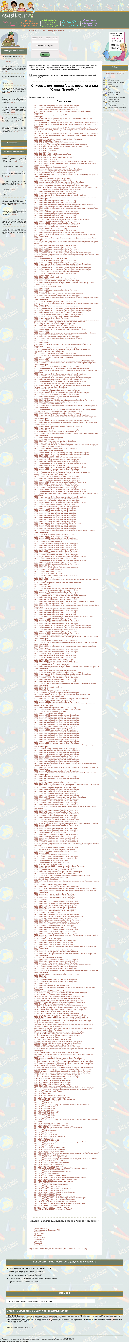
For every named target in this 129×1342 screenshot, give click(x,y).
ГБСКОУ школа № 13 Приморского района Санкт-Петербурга (57, 1036)
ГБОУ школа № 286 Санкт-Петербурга (48, 450)
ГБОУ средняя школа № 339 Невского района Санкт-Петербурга (58, 523)
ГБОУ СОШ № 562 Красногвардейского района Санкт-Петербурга (58, 709)
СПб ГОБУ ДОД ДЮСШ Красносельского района (52, 1183)
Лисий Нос (38, 1236)
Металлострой (39, 1237)
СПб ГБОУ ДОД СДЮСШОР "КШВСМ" (48, 1187)
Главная (31, 31)
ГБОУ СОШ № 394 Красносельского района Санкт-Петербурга (57, 583)
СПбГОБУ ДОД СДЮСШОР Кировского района (51, 1207)
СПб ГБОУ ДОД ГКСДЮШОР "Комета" (48, 1091)
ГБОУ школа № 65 (41, 780)
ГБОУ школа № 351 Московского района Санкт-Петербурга (56, 540)
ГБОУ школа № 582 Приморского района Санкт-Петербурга (56, 722)
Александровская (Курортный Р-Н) (47, 1230)
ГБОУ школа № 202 (41, 331)
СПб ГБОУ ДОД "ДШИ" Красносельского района (52, 1097)
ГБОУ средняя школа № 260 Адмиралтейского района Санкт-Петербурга (61, 420)
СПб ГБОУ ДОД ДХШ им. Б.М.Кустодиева (49, 1136)
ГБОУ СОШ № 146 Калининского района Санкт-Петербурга (56, 262)
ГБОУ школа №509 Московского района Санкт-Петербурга (56, 924)
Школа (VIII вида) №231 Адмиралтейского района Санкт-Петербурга (59, 1032)
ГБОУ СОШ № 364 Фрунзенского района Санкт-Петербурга (56, 555)
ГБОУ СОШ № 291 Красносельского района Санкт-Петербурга (57, 458)
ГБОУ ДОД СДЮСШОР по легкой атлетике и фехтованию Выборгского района (63, 161)
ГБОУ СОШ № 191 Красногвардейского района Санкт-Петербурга (58, 314)
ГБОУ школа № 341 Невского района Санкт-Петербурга (55, 525)
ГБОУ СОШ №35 (40, 900)
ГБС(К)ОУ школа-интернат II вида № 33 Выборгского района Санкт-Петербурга (63, 1062)
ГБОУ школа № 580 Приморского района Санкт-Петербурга (56, 719)
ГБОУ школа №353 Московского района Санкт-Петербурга (56, 901)
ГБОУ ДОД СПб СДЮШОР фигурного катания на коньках (55, 143)
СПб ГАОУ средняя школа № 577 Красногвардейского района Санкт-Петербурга (64, 1088)
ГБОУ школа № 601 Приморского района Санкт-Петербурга (56, 741)
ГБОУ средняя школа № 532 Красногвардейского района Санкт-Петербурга (62, 674)
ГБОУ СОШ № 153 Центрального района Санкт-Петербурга (56, 271)
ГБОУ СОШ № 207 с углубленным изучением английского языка (58, 338)
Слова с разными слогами (116, 82)
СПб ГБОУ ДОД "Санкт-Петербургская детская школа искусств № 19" (60, 1142)
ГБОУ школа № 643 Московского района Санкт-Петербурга (56, 776)
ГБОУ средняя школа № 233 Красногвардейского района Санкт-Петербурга (62, 378)
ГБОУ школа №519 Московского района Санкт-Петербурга (56, 929)
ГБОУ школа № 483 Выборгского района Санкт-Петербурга (56, 618)
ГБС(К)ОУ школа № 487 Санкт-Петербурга (50, 1023)
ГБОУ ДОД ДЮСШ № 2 (43, 152)
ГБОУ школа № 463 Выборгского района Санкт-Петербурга (56, 611)
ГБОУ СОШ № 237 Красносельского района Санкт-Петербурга (57, 383)
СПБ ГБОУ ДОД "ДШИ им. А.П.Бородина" (49, 1147)
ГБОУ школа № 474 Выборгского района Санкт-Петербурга (56, 614)
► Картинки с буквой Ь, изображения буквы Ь (23, 1282)
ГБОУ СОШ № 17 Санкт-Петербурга (47, 286)
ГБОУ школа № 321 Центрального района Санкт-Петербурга (57, 501)
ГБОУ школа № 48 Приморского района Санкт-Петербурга (56, 109)
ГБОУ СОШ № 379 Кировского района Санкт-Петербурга (55, 107)
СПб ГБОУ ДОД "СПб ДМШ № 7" (46, 1112)
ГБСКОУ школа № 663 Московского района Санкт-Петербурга (57, 1047)
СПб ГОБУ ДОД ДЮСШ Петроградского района (52, 1205)
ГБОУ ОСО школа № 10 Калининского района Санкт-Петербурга (58, 189)
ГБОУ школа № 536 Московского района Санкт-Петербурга (56, 680)
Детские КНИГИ (113, 95)
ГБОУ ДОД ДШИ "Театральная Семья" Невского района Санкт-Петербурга (62, 146)
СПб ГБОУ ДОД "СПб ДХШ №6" (46, 1134)
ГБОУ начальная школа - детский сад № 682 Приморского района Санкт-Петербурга (66, 133)
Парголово (38, 1241)
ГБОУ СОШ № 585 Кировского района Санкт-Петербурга (55, 726)
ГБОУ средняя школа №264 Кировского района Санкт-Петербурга (59, 426)
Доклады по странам (114, 92)
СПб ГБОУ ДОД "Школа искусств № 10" (49, 1166)
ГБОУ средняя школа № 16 (44, 275)
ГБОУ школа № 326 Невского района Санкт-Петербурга (55, 508)
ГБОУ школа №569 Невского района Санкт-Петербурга (54, 942)
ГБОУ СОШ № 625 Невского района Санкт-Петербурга (54, 758)
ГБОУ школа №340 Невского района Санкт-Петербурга (54, 896)
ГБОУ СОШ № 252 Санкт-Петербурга (48, 404)
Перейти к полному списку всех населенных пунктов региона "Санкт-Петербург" (59, 1249)
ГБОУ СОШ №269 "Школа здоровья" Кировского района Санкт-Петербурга (62, 875)
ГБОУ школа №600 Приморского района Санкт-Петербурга (56, 959)
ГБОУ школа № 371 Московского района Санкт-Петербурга (56, 562)
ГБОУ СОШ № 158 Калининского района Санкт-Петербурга (56, 273)
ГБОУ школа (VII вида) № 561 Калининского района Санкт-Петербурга (60, 993)
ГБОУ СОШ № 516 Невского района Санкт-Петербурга (54, 661)
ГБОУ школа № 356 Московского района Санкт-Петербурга (56, 547)
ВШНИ (36, 1211)
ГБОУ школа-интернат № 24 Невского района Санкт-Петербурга (58, 139)
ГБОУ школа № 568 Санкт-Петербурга (48, 713)
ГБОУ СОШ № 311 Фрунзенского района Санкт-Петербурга (56, 484)
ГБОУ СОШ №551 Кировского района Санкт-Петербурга (55, 941)
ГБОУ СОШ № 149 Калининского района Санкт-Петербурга (56, 266)
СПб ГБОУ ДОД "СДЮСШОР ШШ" (47, 1173)
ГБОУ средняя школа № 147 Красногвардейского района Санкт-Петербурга (62, 264)
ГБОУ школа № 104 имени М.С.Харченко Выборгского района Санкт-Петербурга (64, 204)
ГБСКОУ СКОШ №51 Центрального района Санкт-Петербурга (57, 1077)
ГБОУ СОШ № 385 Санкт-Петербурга (48, 573)
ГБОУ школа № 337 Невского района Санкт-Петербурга (55, 519)
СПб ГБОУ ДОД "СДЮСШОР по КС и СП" (49, 1170)
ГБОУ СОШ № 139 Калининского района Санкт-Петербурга (56, 251)
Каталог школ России (114, 99)
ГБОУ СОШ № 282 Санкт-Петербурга (48, 447)
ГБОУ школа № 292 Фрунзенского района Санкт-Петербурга (56, 460)
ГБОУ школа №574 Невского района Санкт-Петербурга (54, 950)
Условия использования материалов (15, 1341)
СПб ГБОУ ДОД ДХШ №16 (44, 1138)
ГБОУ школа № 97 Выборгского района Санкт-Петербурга (56, 831)
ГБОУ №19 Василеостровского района (48, 864)
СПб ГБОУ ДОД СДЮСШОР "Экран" (47, 1194)
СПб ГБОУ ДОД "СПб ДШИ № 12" (46, 1140)
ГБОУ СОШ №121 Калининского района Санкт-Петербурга (56, 842)
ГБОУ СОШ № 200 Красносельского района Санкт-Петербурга (57, 327)
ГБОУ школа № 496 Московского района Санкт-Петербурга (56, 633)
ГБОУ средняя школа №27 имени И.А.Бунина (51, 877)
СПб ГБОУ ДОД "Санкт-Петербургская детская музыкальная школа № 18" (62, 1105)
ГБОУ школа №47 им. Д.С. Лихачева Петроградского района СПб (58, 916)
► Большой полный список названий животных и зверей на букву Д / (32, 1278)
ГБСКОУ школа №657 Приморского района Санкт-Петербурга (57, 1052)
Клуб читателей (113, 86)
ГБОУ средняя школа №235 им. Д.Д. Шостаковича (53, 870)
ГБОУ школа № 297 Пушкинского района (49, 465)
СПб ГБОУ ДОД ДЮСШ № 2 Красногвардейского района (55, 1179)
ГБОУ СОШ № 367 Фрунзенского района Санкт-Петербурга (56, 558)
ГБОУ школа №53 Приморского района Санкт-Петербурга (55, 931)
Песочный (38, 1243)
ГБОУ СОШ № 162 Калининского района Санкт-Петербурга (56, 279)
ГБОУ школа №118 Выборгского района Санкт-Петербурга (56, 838)
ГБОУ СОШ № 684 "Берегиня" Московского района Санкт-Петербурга (60, 797)
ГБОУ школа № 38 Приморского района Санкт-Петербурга (56, 568)
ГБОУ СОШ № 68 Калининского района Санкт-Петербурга (56, 793)
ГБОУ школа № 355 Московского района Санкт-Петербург (56, 545)
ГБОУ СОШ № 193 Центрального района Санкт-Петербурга (56, 316)
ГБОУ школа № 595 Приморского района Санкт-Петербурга (56, 734)
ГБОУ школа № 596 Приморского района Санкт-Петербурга (56, 735)
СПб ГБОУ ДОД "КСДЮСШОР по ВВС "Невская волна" (54, 1099)
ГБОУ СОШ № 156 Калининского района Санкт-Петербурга (56, 851)
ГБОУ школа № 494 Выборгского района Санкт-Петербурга (56, 191)
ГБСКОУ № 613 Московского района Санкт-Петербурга (54, 1045)
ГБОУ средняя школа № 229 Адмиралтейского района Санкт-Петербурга (61, 368)
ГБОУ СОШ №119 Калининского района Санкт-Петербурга (56, 840)
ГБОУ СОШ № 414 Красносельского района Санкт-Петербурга (57, 588)
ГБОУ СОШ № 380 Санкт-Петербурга (48, 570)
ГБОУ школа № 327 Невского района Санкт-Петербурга (55, 510)
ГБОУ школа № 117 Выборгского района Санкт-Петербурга (56, 217)
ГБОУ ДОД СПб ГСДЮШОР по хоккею (48, 141)
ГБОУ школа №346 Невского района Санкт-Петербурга (54, 898)
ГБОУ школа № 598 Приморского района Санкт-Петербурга (56, 171)
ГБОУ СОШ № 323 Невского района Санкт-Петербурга (54, 504)
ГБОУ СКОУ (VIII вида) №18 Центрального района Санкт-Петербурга (60, 1015)
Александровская (40, 1228)
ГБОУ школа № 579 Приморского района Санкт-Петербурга (56, 717)
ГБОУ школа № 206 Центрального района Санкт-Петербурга (57, 337)
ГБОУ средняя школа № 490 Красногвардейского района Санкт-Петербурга (62, 626)
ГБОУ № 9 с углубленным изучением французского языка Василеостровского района (66, 823)
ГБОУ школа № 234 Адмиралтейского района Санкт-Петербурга (58, 379)
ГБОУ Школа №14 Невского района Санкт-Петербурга (54, 849)
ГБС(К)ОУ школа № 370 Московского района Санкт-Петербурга (58, 1041)
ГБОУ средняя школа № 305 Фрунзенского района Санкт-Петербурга (60, 471)
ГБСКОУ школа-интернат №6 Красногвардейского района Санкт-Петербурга (62, 1071)
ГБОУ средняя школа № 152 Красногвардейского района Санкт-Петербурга (62, 270)
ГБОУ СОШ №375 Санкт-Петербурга (47, 566)
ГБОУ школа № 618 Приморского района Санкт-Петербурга (56, 754)
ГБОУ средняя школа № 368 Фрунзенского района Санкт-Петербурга (60, 560)
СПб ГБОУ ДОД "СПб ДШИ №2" (46, 1146)
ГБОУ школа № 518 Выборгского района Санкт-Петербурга (56, 663)
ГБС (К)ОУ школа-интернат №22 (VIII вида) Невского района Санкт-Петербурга (63, 1069)
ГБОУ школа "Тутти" (41, 983)
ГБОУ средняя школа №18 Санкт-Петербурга (51, 860)
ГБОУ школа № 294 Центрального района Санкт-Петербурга (57, 461)
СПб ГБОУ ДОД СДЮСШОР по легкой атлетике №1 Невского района (60, 1177)
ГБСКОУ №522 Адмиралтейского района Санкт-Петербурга (56, 1013)
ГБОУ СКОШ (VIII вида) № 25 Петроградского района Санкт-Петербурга (61, 1017)
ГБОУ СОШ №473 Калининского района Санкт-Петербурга (56, 918)
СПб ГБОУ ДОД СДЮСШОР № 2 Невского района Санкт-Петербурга (60, 1198)
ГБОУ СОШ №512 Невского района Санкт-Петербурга (54, 926)
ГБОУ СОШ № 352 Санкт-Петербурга (48, 542)
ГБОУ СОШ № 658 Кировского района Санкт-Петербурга (55, 788)
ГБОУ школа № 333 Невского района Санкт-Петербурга (55, 514)
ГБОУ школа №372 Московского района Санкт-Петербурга (56, 905)
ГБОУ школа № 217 (41, 359)
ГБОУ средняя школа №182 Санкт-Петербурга (51, 862)
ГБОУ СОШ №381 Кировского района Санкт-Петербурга (55, 193)
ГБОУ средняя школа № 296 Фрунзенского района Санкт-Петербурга (60, 463)
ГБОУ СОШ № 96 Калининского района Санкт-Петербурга (56, 1086)
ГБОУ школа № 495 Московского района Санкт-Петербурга (56, 631)
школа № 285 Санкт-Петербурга (46, 879)
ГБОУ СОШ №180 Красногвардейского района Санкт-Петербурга (58, 294)
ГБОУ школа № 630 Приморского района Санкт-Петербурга (56, 760)
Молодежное (39, 1239)
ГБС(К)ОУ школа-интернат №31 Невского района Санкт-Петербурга (59, 996)
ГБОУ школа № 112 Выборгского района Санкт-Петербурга (56, 212)
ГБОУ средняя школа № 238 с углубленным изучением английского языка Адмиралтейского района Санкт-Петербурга (62, 386)
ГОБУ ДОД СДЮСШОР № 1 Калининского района (52, 1082)
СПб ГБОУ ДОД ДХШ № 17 (44, 1129)
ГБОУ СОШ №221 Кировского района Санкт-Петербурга (55, 868)
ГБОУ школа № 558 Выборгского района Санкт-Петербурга (56, 702)
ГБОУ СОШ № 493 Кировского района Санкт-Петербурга (55, 629)
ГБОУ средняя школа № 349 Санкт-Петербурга (51, 536)
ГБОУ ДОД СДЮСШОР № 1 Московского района (52, 154)
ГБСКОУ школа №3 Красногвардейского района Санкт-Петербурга (59, 1000)
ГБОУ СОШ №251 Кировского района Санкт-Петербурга (55, 873)
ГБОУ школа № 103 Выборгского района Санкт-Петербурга (56, 202)
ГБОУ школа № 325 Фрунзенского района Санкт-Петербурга (56, 506)
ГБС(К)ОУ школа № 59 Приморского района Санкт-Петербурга (57, 1043)
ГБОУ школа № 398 (41, 585)
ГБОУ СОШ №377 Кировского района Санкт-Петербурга (55, 907)
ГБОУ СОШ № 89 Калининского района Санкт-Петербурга (56, 821)
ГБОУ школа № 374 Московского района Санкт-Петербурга (56, 564)
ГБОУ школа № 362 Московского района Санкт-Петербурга (56, 553)
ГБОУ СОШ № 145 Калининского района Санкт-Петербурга (56, 260)
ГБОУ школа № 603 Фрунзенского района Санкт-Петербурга (56, 743)
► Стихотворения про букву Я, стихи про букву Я (24, 1272)
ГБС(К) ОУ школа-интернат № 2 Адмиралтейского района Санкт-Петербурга (62, 1073)
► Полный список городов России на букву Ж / (24, 1275)
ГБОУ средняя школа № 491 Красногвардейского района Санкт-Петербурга (62, 627)
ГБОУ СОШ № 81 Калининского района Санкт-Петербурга (56, 816)
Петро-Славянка (40, 1245)
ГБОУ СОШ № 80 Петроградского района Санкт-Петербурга (56, 814)
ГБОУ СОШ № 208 (41, 340)
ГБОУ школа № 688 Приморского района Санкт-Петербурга (56, 799)
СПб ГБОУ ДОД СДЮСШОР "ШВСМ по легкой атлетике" (55, 1192)
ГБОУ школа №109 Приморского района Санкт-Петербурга (56, 834)
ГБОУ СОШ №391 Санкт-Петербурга (47, 577)
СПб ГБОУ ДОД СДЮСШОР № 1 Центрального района (54, 1200)
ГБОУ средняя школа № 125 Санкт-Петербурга (51, 229)
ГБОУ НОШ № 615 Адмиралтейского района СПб (52, 180)
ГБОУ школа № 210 (41, 342)
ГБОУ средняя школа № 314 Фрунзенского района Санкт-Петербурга (60, 489)
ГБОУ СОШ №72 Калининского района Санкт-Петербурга (55, 968)
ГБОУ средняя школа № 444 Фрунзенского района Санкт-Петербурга (60, 596)
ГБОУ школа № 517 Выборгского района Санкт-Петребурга (56, 927)
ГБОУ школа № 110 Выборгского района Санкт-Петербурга (56, 836)
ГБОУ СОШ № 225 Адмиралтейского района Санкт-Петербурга (57, 366)
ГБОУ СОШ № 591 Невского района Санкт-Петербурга (54, 728)
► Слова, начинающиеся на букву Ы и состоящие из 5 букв (28, 1268)
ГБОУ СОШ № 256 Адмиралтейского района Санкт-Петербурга (57, 413)
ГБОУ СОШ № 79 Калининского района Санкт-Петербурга (56, 812)
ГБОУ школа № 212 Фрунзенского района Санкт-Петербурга (56, 348)
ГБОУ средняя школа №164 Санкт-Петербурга (51, 855)
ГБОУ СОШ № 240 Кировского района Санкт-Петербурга (55, 389)
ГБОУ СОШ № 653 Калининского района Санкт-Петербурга (56, 782)
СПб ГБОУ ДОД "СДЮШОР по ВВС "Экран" (50, 1175)
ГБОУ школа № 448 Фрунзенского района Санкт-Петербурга (56, 598)
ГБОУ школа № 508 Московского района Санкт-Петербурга (56, 652)
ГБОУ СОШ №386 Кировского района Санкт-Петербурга (55, 909)
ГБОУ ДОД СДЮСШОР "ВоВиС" (46, 160)
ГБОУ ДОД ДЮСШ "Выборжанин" (46, 148)
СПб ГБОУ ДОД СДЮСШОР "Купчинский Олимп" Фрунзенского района (60, 1168)
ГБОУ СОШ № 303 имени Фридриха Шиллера (51, 885)
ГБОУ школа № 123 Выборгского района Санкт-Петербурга (56, 225)
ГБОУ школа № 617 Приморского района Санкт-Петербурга (56, 752)
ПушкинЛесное (39, 1234)
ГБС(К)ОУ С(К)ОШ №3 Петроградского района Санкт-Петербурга (58, 1006)
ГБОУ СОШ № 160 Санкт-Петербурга (48, 277)
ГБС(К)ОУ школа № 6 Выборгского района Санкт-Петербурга (57, 998)
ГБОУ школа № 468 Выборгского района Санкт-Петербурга (56, 612)
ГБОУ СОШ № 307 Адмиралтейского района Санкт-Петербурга (57, 476)
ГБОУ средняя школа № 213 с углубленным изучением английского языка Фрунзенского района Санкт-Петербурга (62, 351)
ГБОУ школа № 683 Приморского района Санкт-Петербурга (56, 795)
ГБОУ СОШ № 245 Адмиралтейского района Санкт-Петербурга (57, 394)
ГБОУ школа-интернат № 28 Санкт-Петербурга (51, 985)
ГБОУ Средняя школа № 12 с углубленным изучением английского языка (61, 219)
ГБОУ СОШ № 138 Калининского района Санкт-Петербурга (56, 249)
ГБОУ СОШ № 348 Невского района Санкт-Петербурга (54, 534)
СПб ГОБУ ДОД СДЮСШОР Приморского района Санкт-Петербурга (59, 1203)
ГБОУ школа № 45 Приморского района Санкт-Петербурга (56, 599)
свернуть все (121, 73)
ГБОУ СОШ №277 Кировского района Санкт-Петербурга (55, 441)
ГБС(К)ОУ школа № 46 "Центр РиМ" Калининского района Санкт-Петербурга (63, 1021)
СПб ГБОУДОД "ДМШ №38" (44, 1116)
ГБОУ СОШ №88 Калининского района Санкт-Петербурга (55, 980)
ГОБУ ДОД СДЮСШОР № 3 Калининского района (52, 1084)
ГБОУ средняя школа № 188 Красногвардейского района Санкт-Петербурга (62, 311)
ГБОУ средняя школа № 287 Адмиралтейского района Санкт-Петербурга (61, 452)
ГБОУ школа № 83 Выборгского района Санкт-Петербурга (56, 817)
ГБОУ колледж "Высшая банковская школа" (50, 167)
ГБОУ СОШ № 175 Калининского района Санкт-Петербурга (56, 290)
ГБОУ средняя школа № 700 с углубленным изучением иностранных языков (62, 965)
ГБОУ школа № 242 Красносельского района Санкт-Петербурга (58, 872)
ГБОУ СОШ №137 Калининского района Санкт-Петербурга (56, 847)
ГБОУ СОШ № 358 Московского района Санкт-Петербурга (56, 549)
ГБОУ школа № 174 (41, 288)
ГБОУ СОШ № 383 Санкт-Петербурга (48, 571)
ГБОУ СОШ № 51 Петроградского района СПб (51, 653)
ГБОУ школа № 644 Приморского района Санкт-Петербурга (56, 778)
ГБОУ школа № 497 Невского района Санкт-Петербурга (55, 635)
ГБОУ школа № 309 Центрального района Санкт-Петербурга (57, 480)
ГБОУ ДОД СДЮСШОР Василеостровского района (53, 158)
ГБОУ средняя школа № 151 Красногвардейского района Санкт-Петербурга (62, 268)
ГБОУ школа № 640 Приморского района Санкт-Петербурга (56, 771)
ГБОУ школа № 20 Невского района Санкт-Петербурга (54, 325)
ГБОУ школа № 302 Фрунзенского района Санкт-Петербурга (56, 469)
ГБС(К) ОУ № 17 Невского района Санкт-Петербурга (53, 1037)
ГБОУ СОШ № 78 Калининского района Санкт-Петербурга (56, 810)
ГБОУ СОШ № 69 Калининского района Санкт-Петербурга (56, 801)
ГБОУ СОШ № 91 (40, 827)
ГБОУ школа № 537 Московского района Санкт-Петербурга (56, 681)
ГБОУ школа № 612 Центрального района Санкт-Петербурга (57, 750)
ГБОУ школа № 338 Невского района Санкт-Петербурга (55, 521)
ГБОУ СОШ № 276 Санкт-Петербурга (48, 439)
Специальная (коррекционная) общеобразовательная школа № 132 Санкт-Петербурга (66, 188)
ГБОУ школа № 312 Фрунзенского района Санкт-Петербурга (56, 486)
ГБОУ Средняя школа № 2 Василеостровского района (54, 324)
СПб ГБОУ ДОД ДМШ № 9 (44, 1118)
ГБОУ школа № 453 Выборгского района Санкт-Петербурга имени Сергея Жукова (64, 601)
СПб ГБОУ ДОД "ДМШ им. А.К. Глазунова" (50, 1095)
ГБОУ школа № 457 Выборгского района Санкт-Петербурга (56, 603)
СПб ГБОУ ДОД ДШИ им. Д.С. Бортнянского (50, 1155)
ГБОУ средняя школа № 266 (44, 428)
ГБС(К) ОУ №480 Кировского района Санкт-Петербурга (54, 1011)
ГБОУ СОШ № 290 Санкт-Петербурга (48, 456)
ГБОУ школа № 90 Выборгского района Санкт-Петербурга (56, 825)
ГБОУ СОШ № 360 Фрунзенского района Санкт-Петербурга (56, 551)
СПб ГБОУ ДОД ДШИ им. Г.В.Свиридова (49, 1151)
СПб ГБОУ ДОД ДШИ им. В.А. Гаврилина (49, 1149)
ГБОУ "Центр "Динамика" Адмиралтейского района (53, 1004)
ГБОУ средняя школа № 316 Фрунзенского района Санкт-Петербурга (60, 491)
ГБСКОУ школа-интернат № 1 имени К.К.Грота (51, 1065)
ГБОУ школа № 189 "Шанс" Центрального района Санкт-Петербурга (59, 312)
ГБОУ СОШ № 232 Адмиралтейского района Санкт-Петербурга (57, 376)
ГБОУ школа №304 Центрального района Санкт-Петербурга (56, 886)
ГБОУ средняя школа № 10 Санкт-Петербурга (51, 832)
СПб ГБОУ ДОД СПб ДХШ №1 (45, 1131)
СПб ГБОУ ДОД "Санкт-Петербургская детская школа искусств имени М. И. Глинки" (65, 1159)
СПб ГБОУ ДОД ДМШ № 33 (44, 1108)
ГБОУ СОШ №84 (40, 976)
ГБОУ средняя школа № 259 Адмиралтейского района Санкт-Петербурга (61, 415)
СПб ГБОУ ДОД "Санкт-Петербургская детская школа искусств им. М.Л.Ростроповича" (66, 1153)
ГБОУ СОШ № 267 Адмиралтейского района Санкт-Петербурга (57, 430)
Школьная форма (113, 101)
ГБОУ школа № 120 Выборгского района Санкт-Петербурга (56, 221)
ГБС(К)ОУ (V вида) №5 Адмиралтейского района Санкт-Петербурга (59, 1002)
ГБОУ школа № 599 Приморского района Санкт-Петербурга (56, 737)
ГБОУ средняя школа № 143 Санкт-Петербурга (51, 258)
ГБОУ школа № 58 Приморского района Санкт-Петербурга (56, 952)
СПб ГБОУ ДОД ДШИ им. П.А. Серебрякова (50, 1160)
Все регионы (41, 31)
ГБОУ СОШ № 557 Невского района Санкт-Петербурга (54, 700)
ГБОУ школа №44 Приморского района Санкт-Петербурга (55, 592)
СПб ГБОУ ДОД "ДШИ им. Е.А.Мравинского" (50, 1157)
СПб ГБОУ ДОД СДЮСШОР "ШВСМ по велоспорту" (53, 1188)
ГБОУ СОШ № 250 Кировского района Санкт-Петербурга (55, 402)
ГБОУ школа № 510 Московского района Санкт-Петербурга (56, 655)
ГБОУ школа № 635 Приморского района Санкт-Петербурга (56, 762)
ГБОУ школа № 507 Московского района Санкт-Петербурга (56, 650)
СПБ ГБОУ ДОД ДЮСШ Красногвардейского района (53, 1181)
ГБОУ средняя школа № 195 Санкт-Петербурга (51, 318)
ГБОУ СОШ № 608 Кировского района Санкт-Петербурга (55, 749)
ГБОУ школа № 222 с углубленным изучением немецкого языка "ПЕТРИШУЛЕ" (63, 361)
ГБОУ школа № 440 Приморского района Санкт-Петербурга (56, 914)
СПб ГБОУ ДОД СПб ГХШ (43, 1103)
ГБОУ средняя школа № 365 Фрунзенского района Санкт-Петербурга (60, 557)
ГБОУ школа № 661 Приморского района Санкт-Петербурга (56, 790)
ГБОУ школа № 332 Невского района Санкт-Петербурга (55, 512)
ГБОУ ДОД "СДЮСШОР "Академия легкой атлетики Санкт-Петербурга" (60, 145)
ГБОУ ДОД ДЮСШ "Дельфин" (45, 150)
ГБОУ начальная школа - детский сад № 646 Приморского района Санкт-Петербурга (66, 122)
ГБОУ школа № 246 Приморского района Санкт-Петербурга (56, 396)
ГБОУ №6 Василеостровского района (48, 957)
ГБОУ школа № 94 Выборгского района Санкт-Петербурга (56, 829)
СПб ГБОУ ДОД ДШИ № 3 (44, 1144)
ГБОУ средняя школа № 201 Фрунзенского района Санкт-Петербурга (60, 329)
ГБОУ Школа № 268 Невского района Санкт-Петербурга (55, 432)
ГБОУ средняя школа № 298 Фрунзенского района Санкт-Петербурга (60, 467)
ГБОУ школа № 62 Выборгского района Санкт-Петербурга (56, 756)
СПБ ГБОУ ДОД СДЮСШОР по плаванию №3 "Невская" (55, 1201)
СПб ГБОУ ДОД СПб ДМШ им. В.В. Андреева (51, 1125)
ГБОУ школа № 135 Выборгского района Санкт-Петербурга (56, 245)
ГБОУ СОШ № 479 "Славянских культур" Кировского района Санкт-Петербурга (63, 616)
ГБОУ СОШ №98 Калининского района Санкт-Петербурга (55, 982)
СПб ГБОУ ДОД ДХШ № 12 (44, 1132)
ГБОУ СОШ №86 (40, 978)
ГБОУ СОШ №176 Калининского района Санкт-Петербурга (56, 859)
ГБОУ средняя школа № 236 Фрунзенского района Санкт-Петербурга (60, 381)
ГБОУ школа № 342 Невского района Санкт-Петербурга (55, 527)
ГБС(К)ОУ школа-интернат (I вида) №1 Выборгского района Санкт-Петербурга (63, 1060)
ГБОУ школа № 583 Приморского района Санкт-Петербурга (56, 724)
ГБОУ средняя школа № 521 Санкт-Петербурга (51, 665)
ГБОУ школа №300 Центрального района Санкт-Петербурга (56, 184)
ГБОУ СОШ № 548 (41, 689)
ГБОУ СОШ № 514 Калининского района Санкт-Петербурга (56, 657)
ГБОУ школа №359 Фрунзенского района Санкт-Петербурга (56, 903)
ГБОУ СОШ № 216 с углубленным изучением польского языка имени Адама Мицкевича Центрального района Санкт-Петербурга (62, 356)
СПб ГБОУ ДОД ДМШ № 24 (44, 1106)
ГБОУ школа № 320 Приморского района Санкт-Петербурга (56, 499)
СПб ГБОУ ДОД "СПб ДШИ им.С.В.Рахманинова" (52, 1162)
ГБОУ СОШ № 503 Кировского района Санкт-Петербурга (55, 640)
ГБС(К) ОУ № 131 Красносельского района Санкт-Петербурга (57, 1075)
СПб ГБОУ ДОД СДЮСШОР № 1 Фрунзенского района (54, 1196)
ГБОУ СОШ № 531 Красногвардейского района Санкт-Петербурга (58, 672)
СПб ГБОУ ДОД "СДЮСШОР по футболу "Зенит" (52, 1172)
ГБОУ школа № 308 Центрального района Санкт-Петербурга (57, 478)
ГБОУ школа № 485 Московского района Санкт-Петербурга (56, 622)
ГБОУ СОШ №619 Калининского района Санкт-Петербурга (56, 961)
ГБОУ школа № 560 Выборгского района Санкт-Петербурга (56, 708)
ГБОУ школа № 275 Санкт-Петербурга (48, 437)
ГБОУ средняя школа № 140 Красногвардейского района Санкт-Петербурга (62, 253)
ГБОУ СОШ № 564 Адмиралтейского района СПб (52, 711)
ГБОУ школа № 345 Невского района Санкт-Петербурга (55, 529)
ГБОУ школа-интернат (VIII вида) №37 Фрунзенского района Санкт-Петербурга (63, 1064)
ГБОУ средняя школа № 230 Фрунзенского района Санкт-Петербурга (60, 374)
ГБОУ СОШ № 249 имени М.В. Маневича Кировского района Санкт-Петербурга (63, 400)
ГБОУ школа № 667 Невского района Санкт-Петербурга (55, 791)
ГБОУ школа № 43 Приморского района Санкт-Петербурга (56, 590)
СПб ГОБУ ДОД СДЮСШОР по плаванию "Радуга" (53, 1209)
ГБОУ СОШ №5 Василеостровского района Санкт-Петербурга (57, 920)
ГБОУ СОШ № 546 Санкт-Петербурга (48, 687)
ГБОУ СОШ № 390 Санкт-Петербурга (48, 913)
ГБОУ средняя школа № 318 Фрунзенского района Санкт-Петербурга (60, 497)
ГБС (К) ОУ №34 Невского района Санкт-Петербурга (53, 1039)
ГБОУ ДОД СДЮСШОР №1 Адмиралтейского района (54, 156)
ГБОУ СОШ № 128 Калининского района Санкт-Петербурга (56, 230)
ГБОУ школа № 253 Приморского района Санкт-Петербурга (56, 105)
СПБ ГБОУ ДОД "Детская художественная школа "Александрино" (58, 1127)
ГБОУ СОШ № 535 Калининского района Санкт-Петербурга (56, 678)
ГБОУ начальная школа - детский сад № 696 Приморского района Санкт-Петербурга (66, 128)
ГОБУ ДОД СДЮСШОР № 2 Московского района (52, 1080)
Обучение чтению (113, 80)
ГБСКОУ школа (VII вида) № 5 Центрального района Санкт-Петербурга (60, 1008)
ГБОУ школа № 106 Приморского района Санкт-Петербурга (56, 206)
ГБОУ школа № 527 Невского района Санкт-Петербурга (55, 670)
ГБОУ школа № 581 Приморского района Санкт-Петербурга (56, 721)
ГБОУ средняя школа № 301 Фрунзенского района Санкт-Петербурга (60, 195)
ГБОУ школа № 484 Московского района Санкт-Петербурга (56, 620)
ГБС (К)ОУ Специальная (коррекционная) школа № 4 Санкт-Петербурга (61, 1019)
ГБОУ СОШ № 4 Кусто (42, 586)
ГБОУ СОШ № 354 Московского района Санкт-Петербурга (56, 544)
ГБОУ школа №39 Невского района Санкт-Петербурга (54, 911)
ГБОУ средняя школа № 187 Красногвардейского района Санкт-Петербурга (62, 309)
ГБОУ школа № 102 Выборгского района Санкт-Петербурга (56, 201)
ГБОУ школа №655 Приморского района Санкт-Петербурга (56, 963)
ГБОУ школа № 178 (41, 292)
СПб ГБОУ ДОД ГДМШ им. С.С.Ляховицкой (50, 1101)
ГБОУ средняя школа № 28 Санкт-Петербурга (51, 443)
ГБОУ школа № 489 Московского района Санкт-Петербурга (56, 624)
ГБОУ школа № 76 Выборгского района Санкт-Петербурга (56, 804)
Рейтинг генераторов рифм (116, 97)
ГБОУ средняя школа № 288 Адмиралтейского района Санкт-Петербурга (61, 454)
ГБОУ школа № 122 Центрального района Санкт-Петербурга (57, 223)
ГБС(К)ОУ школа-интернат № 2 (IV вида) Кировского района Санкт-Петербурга (63, 1067)
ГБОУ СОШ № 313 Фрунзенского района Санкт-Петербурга (56, 488)
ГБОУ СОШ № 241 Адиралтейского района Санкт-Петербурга (57, 391)
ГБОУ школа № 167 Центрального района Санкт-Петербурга (57, 281)
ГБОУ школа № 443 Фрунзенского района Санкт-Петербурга (56, 594)
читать (21, 56)
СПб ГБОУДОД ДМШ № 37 (44, 1110)
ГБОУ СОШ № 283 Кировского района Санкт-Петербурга (55, 448)
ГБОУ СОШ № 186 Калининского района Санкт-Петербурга (56, 307)
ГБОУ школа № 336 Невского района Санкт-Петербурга (55, 517)
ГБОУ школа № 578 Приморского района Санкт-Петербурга (56, 715)
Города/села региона (56, 31)
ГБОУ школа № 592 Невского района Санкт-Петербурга (55, 730)
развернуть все (110, 73)
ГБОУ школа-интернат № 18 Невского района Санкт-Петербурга (58, 1058)
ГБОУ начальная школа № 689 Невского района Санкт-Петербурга (59, 182)
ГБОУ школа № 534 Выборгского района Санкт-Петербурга (56, 676)
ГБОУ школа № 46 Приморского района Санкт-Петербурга (56, 609)
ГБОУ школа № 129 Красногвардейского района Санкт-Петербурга (59, 232)
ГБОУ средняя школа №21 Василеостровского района (54, 173)
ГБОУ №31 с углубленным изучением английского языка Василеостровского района (65, 888)
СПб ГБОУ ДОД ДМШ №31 (44, 1114)
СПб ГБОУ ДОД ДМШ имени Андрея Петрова (51, 1123)
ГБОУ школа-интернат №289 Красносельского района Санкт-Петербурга (61, 186)
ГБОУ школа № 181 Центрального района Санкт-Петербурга (57, 296)
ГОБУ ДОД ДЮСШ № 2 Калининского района (51, 1078)
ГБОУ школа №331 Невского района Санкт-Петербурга (54, 894)
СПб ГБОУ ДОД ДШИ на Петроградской (49, 1164)
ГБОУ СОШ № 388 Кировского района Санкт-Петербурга (55, 575)
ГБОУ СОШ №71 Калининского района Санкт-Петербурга (55, 967)
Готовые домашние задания (117, 107)
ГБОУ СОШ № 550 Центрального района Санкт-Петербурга (56, 693)
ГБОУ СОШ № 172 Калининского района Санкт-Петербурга (56, 857)
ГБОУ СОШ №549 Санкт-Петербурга (47, 939)
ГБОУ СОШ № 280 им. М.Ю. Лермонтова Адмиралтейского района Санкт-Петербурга (66, 445)
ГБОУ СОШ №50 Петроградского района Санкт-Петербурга (56, 922)
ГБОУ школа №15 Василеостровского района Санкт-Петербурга (58, 169)
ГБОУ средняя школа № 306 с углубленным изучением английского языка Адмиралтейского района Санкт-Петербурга (62, 474)
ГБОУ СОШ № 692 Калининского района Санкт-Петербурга (56, 803)
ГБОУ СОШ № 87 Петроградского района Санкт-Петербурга (56, 819)
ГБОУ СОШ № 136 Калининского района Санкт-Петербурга (56, 247)
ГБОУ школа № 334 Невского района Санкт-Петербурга (55, 516)
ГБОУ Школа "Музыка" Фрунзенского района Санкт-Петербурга (57, 974)
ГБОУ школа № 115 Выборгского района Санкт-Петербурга (56, 215)
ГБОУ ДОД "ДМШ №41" (43, 1093)
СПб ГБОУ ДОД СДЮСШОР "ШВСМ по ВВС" (51, 1190)
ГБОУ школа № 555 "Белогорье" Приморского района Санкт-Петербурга (61, 698)
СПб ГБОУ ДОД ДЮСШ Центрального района (51, 1185)
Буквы (110, 84)
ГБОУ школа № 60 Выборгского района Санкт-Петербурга (56, 739)
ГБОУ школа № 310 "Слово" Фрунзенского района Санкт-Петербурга (60, 482)
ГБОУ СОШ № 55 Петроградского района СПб (51, 691)
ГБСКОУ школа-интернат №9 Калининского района (53, 995)
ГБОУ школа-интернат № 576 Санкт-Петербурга (52, 178)
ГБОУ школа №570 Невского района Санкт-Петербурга (54, 944)
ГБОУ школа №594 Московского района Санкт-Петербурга (56, 732)
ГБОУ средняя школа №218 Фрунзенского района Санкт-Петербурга (59, 866)
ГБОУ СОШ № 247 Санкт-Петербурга (48, 398)
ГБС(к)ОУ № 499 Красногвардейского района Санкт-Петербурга (58, 1034)
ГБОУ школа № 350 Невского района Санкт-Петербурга (55, 538)
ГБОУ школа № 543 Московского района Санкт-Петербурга (56, 933)
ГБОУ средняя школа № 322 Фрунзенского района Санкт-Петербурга (60, 502)
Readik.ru (69, 1339)
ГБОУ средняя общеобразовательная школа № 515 (53, 659)
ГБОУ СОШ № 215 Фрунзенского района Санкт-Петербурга (56, 353)
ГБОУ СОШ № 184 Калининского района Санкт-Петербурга (56, 301)
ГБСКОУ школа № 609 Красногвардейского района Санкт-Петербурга (60, 1009)
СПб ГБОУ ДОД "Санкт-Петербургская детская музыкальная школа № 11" (62, 1090)
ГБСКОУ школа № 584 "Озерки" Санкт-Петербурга (53, 991)
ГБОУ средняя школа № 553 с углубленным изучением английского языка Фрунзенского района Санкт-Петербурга (62, 695)
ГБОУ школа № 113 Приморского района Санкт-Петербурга (56, 214)
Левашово (38, 1232)
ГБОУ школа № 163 (41, 853)
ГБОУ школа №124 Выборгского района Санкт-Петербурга (56, 227)
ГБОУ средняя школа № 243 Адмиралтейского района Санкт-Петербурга (61, 393)
